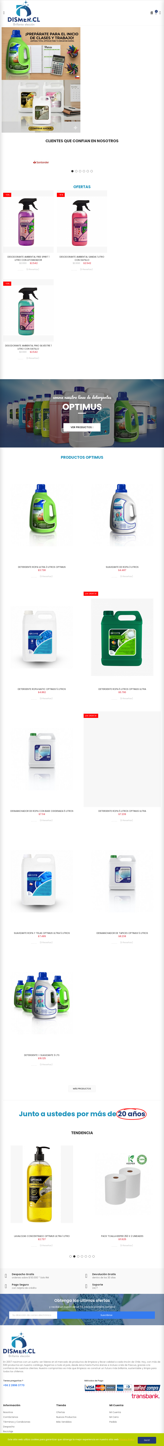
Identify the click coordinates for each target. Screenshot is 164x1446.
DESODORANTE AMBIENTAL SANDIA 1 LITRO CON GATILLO (82, 258)
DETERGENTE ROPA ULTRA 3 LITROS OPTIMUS (42, 568)
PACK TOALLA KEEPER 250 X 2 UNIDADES (122, 1242)
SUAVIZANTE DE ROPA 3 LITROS (122, 568)
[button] (72, 171)
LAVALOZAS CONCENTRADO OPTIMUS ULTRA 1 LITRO (42, 1242)
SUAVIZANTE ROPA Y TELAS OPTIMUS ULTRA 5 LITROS (42, 937)
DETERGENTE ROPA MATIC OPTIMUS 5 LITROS (42, 691)
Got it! (147, 1440)
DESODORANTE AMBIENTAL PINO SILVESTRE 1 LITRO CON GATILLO (28, 348)
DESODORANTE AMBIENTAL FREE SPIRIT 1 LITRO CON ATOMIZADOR (28, 258)
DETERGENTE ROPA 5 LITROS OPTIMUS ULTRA (122, 691)
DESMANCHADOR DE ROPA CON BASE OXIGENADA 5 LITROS (41, 814)
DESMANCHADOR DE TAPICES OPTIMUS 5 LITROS (122, 937)
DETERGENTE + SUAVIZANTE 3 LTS (41, 1060)
